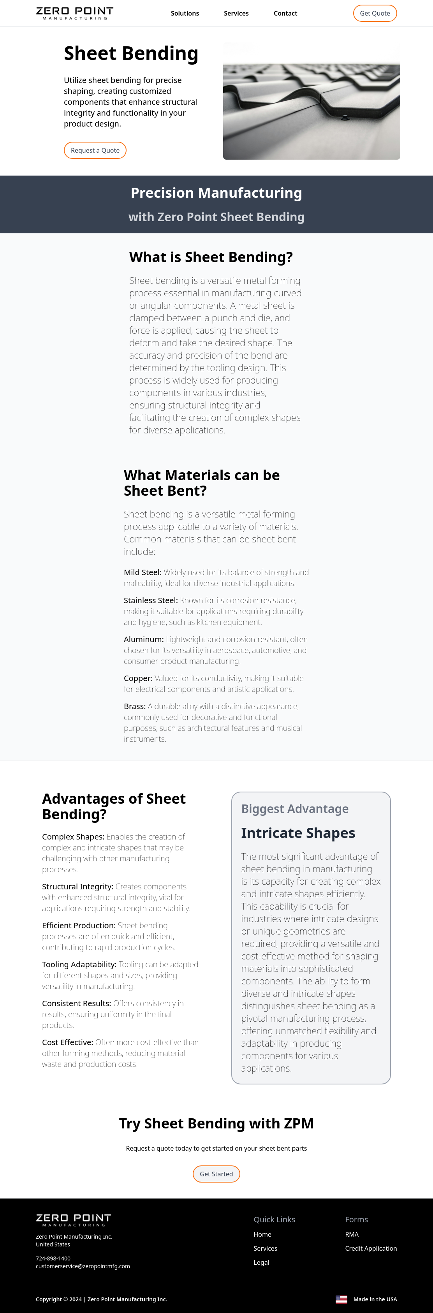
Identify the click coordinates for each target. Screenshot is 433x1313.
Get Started (216, 1174)
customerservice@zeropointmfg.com (83, 1266)
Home (262, 1234)
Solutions (185, 13)
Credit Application (371, 1248)
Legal (261, 1262)
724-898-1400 (53, 1258)
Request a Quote (95, 150)
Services (236, 13)
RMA (352, 1234)
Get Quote (375, 13)
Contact (285, 13)
